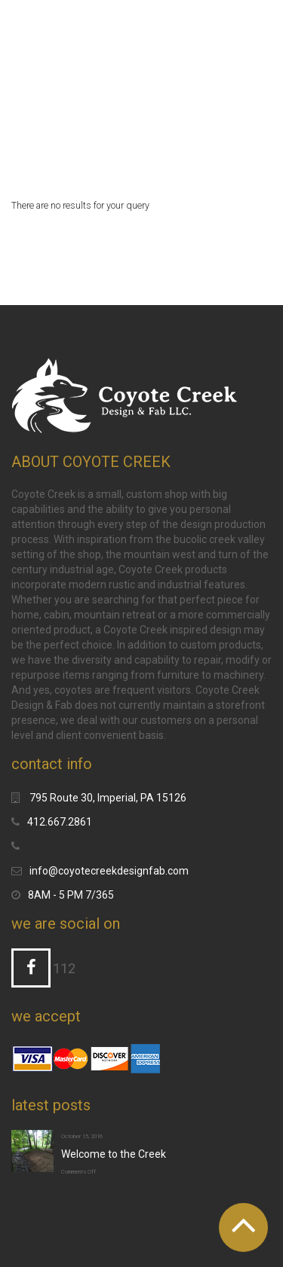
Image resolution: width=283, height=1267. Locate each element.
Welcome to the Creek (113, 1154)
